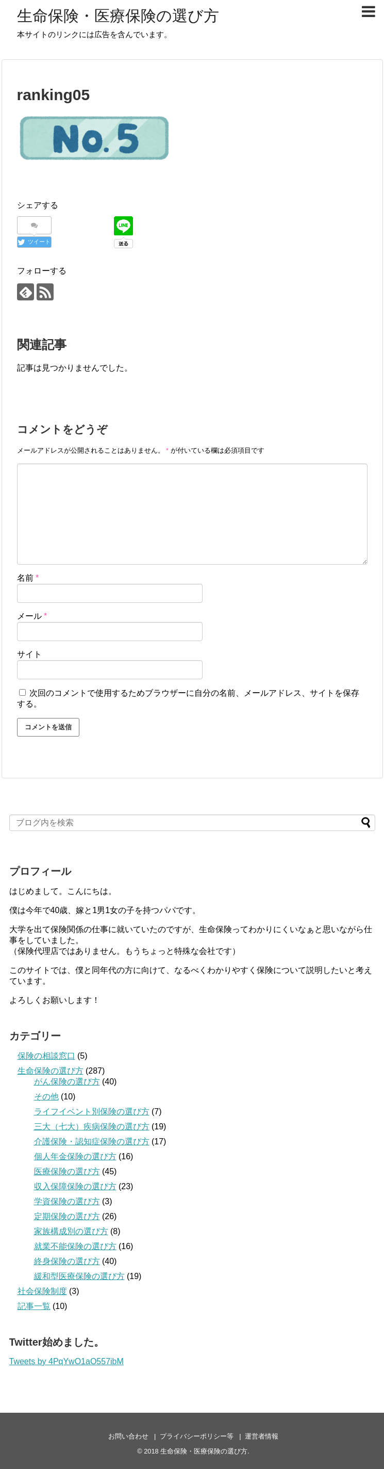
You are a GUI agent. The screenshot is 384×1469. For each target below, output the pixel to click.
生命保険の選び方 (51, 1070)
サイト (29, 654)
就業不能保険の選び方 (75, 1246)
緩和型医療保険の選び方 (79, 1276)
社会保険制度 (42, 1291)
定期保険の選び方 (67, 1216)
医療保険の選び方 (67, 1171)
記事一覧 (34, 1306)
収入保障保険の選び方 (75, 1186)
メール (32, 616)
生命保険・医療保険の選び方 (118, 15)
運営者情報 (261, 1436)
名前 (28, 577)
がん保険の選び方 (67, 1081)
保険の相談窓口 (46, 1055)
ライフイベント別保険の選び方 (91, 1111)
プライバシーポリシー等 (196, 1436)
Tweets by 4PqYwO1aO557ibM (66, 1361)
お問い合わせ (128, 1436)
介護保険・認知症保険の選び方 (91, 1141)
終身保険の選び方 (67, 1261)
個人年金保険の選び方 (75, 1156)
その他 (46, 1096)
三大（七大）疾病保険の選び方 (91, 1126)
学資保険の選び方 (67, 1201)
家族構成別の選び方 (71, 1231)
